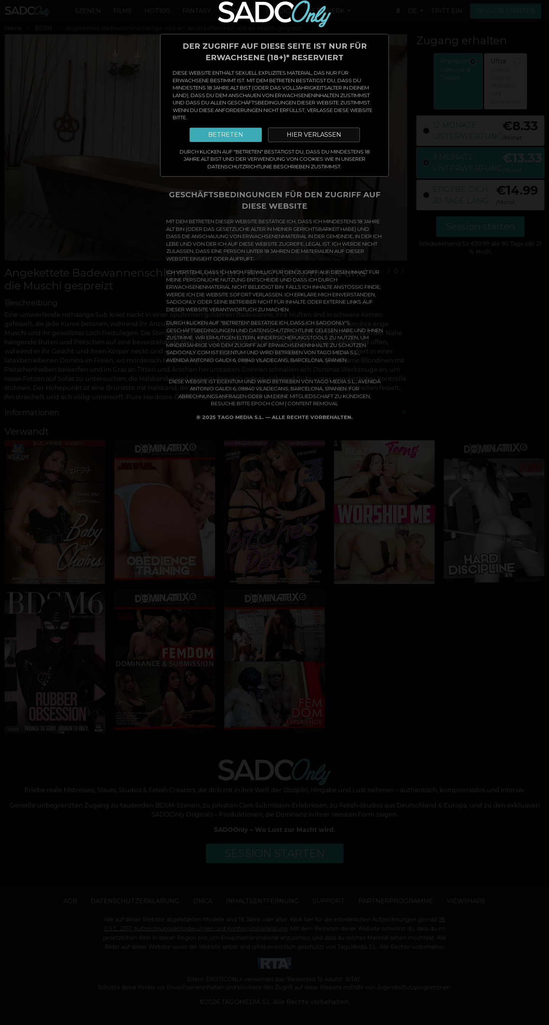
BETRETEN (225, 134)
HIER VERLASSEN (314, 134)
